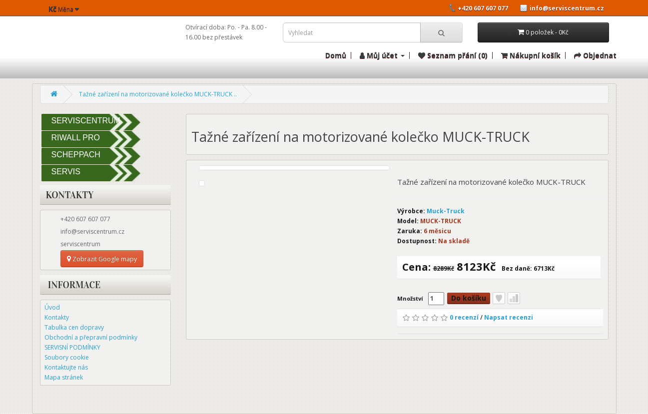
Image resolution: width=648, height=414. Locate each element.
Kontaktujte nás (66, 367)
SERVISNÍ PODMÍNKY (72, 347)
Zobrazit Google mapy (102, 259)
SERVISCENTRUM (85, 120)
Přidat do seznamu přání (499, 298)
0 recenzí (464, 317)
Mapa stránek (63, 377)
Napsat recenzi (508, 317)
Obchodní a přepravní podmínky (90, 337)
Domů (335, 55)
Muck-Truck (446, 211)
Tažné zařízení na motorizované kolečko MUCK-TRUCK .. (158, 94)
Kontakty (56, 317)
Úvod (52, 307)
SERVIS (65, 171)
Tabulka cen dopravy (74, 327)
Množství (410, 298)
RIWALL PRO (75, 137)
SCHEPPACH (75, 154)
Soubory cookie (66, 357)
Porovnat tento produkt (514, 298)
